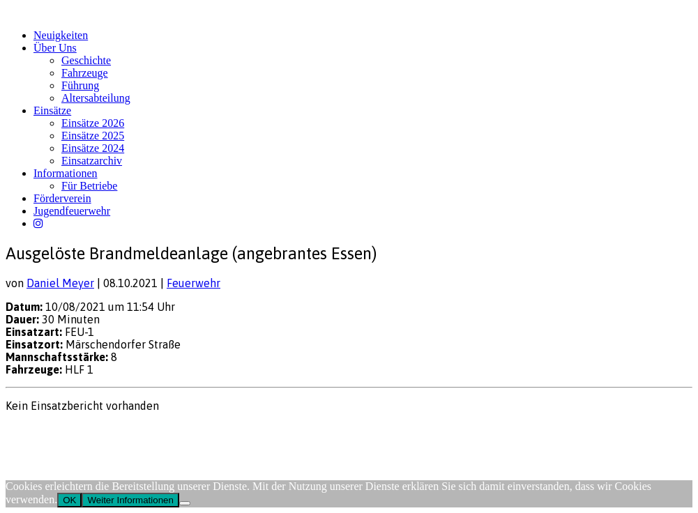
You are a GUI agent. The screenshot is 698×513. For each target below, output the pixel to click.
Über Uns (55, 48)
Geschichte (86, 60)
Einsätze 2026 (92, 123)
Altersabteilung (95, 98)
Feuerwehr (193, 283)
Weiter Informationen (130, 500)
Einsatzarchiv (91, 161)
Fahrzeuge (84, 73)
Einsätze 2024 (92, 148)
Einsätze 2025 (92, 135)
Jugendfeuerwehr (71, 211)
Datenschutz (80, 432)
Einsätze (52, 110)
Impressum (28, 432)
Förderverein (62, 198)
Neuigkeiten (60, 35)
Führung (80, 85)
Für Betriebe (89, 186)
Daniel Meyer (60, 283)
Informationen (65, 173)
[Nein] (184, 503)
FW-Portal (133, 432)
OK (69, 500)
